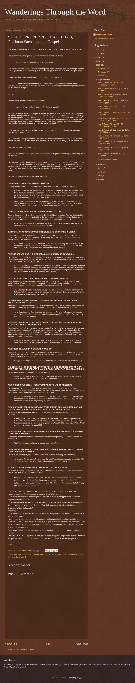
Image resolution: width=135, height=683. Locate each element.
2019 (98, 54)
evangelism (26, 554)
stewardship (15, 557)
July (100, 168)
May (100, 176)
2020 (98, 50)
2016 (98, 65)
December (102, 68)
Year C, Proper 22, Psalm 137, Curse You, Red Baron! (112, 95)
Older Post (82, 643)
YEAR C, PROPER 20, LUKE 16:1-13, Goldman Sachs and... (113, 119)
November (102, 72)
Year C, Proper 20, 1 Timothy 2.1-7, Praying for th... (111, 107)
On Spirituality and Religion (108, 159)
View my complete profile (103, 38)
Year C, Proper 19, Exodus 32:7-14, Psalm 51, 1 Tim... (112, 154)
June (100, 172)
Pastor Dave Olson (104, 35)
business (17, 554)
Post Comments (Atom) (25, 649)
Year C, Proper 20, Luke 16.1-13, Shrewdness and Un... (110, 125)
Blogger (80, 678)
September (102, 80)
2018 (98, 57)
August (101, 164)
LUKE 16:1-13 (62, 554)
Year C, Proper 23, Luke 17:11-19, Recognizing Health (111, 84)
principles (73, 554)
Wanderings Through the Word (55, 11)
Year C (23, 557)
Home (47, 643)
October (101, 76)
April (100, 179)
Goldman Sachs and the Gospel (43, 554)
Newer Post (11, 643)
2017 (98, 61)
